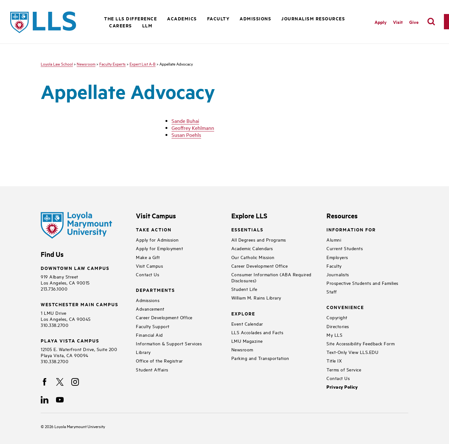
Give (413, 21)
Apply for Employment (159, 248)
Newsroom (86, 64)
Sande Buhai (185, 120)
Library (143, 352)
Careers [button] (120, 25)
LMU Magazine (247, 341)
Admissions (147, 300)
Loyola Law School (57, 64)
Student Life (244, 289)
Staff (331, 291)
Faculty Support (153, 326)
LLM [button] (147, 25)
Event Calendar (247, 324)
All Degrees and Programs (258, 239)
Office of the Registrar (159, 360)
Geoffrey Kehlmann (193, 127)
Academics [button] (182, 18)
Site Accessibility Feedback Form (360, 343)
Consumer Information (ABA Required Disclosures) (271, 277)
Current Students (344, 248)
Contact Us (147, 274)
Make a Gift (148, 257)
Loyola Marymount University (75, 426)
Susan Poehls (186, 134)
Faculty (334, 266)
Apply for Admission (157, 239)
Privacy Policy (342, 387)
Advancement (150, 309)
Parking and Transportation (260, 358)
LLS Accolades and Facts (257, 332)
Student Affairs (152, 369)
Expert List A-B (143, 64)
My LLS (334, 335)
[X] (59, 382)
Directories (337, 326)
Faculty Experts (112, 64)
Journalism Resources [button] (313, 18)
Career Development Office (164, 317)
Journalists (337, 274)
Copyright (336, 317)
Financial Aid (149, 335)
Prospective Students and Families (362, 283)
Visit (398, 21)
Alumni (333, 239)
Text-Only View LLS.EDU (352, 352)
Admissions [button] (255, 18)
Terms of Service (343, 369)
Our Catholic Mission (253, 257)
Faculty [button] (218, 18)
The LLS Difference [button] (130, 18)
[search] (431, 21)
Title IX (334, 360)
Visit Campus (149, 266)
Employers (337, 257)
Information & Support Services (169, 343)
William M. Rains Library (256, 297)
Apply (381, 21)
